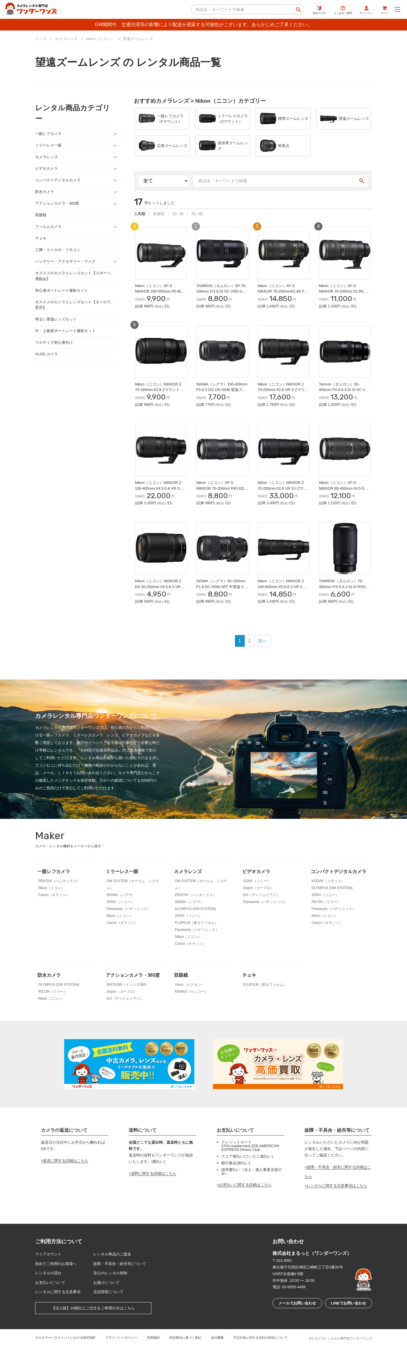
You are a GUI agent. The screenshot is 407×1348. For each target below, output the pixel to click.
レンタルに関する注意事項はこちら (337, 1185)
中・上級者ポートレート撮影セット (65, 331)
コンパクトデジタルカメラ (57, 180)
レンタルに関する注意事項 (57, 1292)
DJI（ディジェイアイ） (261, 895)
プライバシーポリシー (121, 1337)
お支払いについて (50, 1282)
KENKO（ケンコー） (191, 992)
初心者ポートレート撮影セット (61, 290)
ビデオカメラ (46, 168)
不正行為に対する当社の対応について (260, 1337)
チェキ (40, 238)
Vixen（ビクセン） (190, 985)
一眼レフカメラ (48, 133)
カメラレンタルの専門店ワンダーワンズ (343, 1338)
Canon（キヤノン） (53, 895)
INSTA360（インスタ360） (128, 985)
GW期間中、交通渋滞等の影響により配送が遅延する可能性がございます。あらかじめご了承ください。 (203, 24)
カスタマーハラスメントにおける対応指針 (65, 1337)
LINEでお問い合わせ (348, 1303)
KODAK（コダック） (328, 881)
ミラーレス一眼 (48, 145)
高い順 (197, 214)
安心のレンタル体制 (110, 1273)
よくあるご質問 (343, 10)
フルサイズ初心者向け (54, 342)
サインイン (366, 10)
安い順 (178, 214)
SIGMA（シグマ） (121, 895)
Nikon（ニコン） (51, 888)
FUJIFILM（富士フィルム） (196, 923)
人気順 (139, 214)
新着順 (158, 214)
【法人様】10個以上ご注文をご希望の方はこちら (93, 1308)
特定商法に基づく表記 (185, 1337)
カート (385, 10)
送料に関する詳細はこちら (153, 1173)
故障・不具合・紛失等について (119, 1264)
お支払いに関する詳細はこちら (245, 1185)
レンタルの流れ (48, 1273)
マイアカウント (48, 1254)
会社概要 (217, 1337)
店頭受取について (108, 1292)
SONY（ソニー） (120, 902)
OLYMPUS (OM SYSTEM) (195, 909)
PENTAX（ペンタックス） (59, 881)
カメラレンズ (46, 157)
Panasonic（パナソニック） (129, 909)
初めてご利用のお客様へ (56, 1264)
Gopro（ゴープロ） (258, 888)
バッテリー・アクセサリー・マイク (65, 261)
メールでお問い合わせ (297, 1303)
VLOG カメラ (46, 354)
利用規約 (153, 1337)
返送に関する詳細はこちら (65, 1160)
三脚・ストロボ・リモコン (57, 250)
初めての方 (319, 10)
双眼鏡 (40, 215)
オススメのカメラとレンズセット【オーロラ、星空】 (74, 305)
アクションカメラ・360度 (57, 203)
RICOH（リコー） (325, 902)
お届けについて (106, 1282)
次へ (262, 640)
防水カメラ (44, 192)
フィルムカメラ (48, 226)
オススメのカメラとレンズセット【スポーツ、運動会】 (74, 276)
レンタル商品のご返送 (112, 1254)
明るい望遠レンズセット (56, 319)
